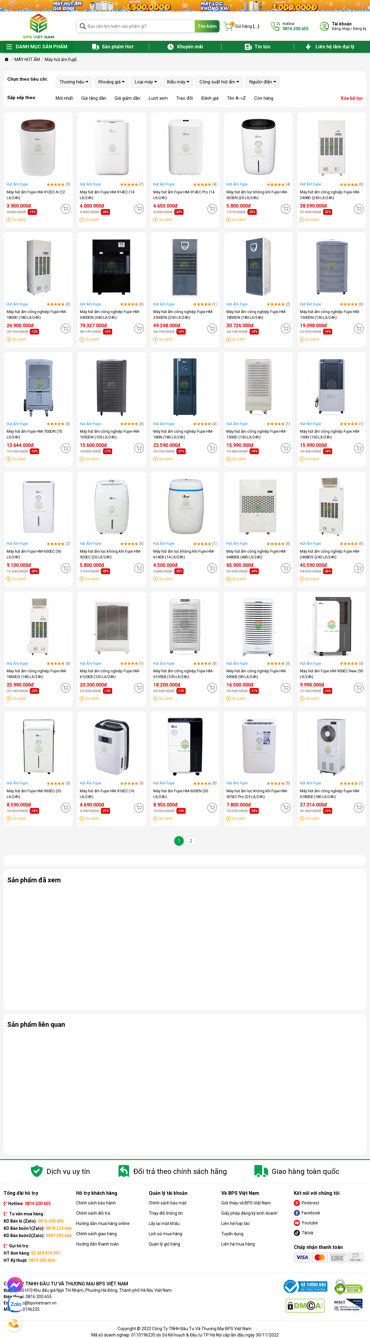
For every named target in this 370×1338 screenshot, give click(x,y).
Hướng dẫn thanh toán (97, 1244)
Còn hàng (263, 98)
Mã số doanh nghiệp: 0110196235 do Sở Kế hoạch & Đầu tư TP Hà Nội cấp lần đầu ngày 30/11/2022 (185, 1335)
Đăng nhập (341, 29)
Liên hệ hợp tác (235, 1223)
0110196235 (27, 1309)
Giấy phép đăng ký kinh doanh (249, 1213)
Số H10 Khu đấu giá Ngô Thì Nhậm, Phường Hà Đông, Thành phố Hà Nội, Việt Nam (95, 1290)
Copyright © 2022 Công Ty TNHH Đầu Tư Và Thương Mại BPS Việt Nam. (185, 1328)
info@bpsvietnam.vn (37, 1303)
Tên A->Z (236, 98)
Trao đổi (184, 98)
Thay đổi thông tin (166, 1213)
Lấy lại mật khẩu (164, 1223)
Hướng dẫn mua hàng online (103, 1223)
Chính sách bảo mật (168, 1203)
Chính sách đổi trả (93, 1213)
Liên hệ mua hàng (238, 1244)
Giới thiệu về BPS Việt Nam (246, 1203)
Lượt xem (158, 98)
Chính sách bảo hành (96, 1203)
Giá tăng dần (93, 98)
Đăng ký (359, 29)
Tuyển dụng (232, 1233)
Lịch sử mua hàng (165, 1233)
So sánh (19, 220)
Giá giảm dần (127, 98)
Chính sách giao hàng (96, 1233)
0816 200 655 (39, 1296)
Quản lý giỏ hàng (164, 1244)
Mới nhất (64, 98)
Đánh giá (210, 98)
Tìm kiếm (207, 26)
